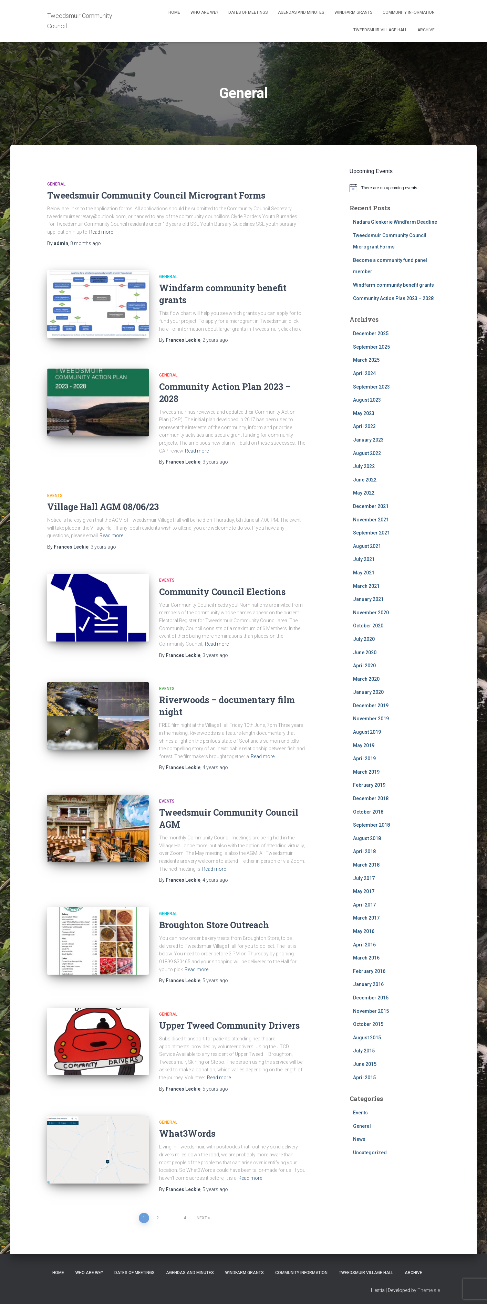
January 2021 (368, 599)
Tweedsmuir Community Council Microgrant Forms (156, 195)
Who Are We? (204, 12)
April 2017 (364, 905)
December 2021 (370, 506)
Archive (426, 30)
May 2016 (363, 931)
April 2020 (364, 665)
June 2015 (364, 1064)
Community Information (409, 12)
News (359, 1139)
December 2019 (370, 705)
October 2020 (368, 625)
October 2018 (368, 812)
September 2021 (371, 533)
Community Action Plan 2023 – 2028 (393, 298)
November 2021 (371, 519)
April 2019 (364, 758)
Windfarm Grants (353, 12)
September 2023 (371, 387)
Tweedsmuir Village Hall (380, 30)
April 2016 (364, 944)
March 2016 (366, 958)
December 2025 (370, 333)
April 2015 (364, 1077)
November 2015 (371, 1011)
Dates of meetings (248, 12)
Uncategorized (370, 1152)
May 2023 (363, 413)
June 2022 (364, 480)
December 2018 (370, 798)
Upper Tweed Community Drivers (229, 1023)
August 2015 (367, 1037)
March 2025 (366, 360)
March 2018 (366, 865)
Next (202, 1216)
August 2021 (367, 546)
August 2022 (367, 453)
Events (55, 493)
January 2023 (368, 440)
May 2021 (363, 572)
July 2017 (364, 878)
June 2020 (364, 652)
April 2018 (364, 851)
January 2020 (368, 692)
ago (85, 243)
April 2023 (364, 426)
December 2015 (370, 997)
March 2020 (366, 679)
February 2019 (369, 785)
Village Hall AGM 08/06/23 (103, 505)
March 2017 (366, 918)
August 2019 (367, 732)
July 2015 (364, 1050)
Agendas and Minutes (301, 12)
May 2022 (363, 493)
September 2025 (371, 347)
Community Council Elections (222, 590)
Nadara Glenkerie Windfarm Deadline (395, 222)
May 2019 (363, 745)
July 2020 (364, 639)
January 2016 (368, 984)
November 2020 (371, 612)
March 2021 (366, 586)
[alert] (395, 188)
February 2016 (369, 971)
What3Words (187, 1132)
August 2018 (367, 838)
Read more (101, 232)
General (56, 184)
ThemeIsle (428, 1289)
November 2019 (371, 718)
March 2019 (366, 772)
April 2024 (364, 373)
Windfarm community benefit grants (393, 285)
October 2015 (368, 1024)
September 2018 (371, 825)
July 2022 (364, 466)
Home (174, 12)
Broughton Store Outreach (214, 923)
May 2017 (363, 891)
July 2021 (364, 559)
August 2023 (367, 400)
